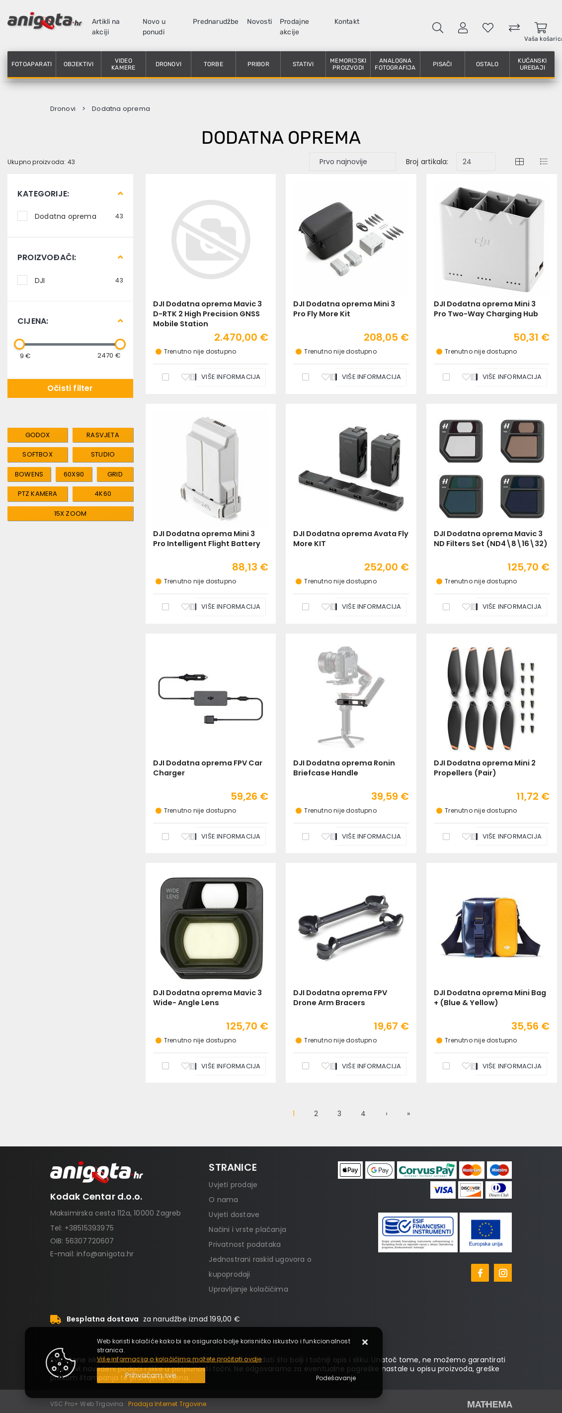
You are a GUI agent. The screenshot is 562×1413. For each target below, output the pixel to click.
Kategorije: (43, 193)
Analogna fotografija (395, 64)
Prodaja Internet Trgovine (167, 1404)
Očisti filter (70, 388)
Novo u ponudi (154, 26)
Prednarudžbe (216, 21)
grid (115, 474)
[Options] (336, 1378)
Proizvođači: (46, 257)
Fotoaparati (31, 64)
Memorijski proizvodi (348, 64)
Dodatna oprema (79, 215)
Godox (37, 435)
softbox (37, 454)
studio (103, 454)
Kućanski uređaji (532, 64)
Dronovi (168, 64)
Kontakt (346, 21)
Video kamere (123, 64)
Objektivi (79, 64)
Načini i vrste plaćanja (247, 1229)
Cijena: (32, 321)
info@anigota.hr (105, 1254)
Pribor (258, 64)
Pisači (442, 64)
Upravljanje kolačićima (248, 1289)
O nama (223, 1200)
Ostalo (487, 64)
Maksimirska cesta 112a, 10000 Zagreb (115, 1213)
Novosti (259, 21)
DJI (79, 280)
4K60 (102, 493)
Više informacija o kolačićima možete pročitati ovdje (179, 1359)
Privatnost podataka (245, 1244)
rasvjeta (102, 435)
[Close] (151, 1375)
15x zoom (70, 513)
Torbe (213, 64)
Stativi (303, 64)
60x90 (74, 474)
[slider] (19, 344)
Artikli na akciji (106, 26)
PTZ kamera (38, 493)
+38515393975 (89, 1228)
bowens (29, 474)
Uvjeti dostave (234, 1215)
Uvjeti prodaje (233, 1185)
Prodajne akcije (295, 26)
